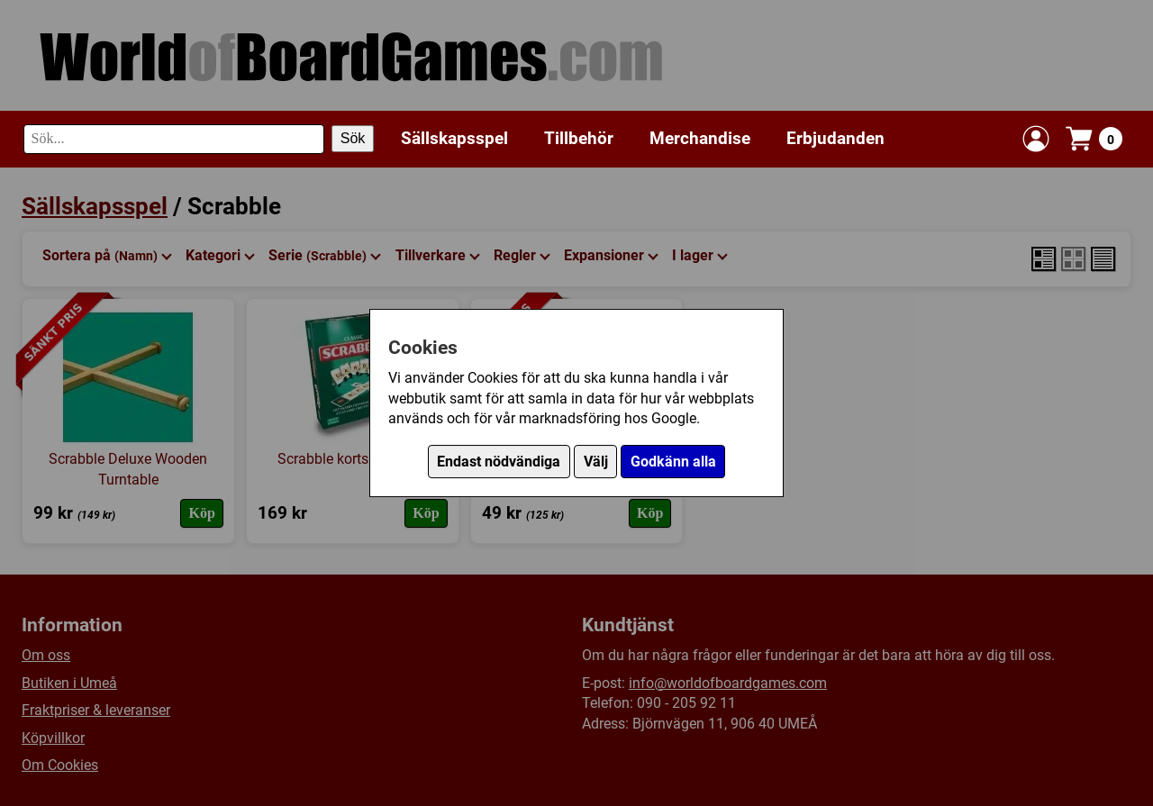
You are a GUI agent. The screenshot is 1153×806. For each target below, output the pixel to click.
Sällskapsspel (454, 138)
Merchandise (699, 138)
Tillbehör (578, 138)
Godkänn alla (673, 461)
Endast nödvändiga (498, 461)
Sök (353, 138)
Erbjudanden (835, 138)
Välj (596, 461)
